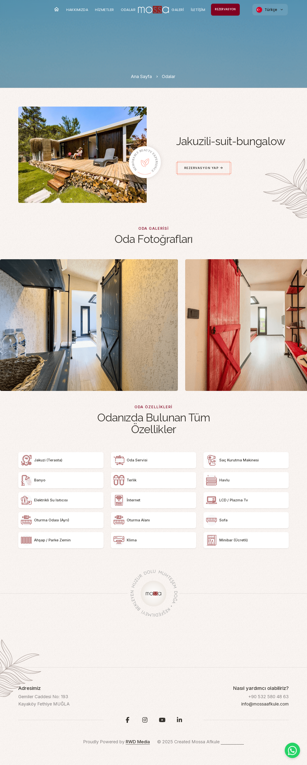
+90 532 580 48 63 (268, 696)
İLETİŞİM (198, 9)
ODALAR (128, 9)
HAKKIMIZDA (77, 9)
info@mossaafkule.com (265, 703)
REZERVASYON (225, 9)
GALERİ (178, 9)
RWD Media (138, 741)
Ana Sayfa (142, 76)
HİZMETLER (104, 9)
